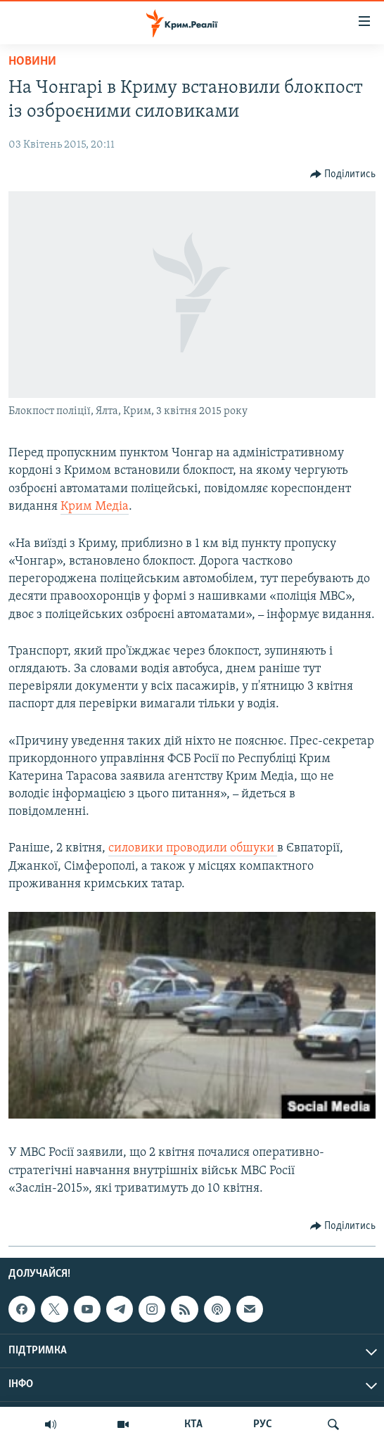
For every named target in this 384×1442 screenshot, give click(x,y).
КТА (193, 1424)
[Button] (343, 174)
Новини (32, 61)
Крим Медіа (94, 506)
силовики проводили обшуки (192, 848)
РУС (262, 1424)
